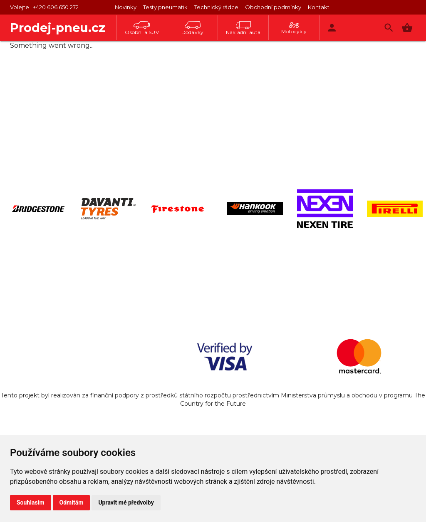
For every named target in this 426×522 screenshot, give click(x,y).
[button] (407, 28)
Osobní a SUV (142, 28)
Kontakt (318, 7)
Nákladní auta (243, 28)
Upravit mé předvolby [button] (126, 502)
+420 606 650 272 (56, 7)
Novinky (125, 7)
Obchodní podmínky (273, 7)
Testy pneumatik (165, 7)
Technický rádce (216, 7)
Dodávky (192, 28)
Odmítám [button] (71, 502)
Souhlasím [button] (31, 502)
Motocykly (294, 28)
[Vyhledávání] (389, 28)
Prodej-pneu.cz (57, 27)
